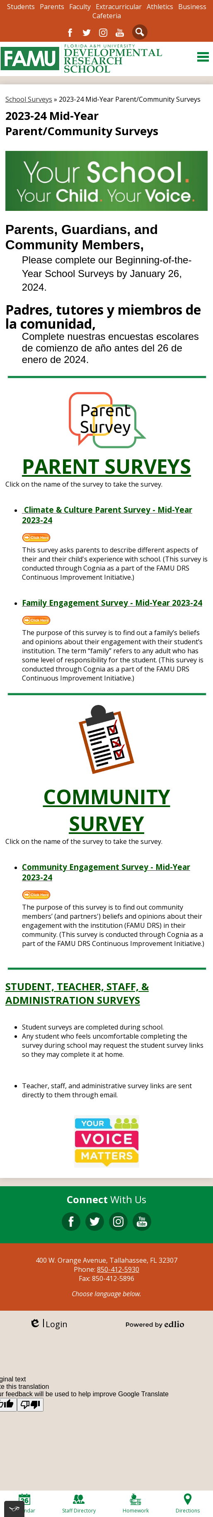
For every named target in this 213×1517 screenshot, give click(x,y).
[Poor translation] (30, 1405)
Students (21, 6)
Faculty (80, 6)
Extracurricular (119, 6)
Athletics (160, 6)
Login (48, 1324)
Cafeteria (106, 15)
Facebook (70, 33)
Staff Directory (79, 1503)
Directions (188, 1503)
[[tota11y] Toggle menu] (14, 1509)
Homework (136, 1503)
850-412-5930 (118, 1269)
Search (140, 34)
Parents (52, 6)
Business (192, 6)
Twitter (86, 33)
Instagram (103, 33)
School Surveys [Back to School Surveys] (28, 99)
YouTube (120, 33)
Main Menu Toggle (203, 57)
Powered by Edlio (155, 1324)
